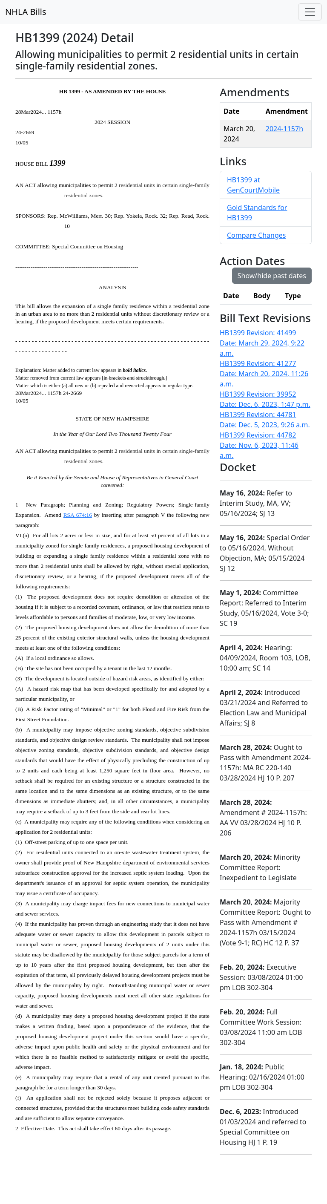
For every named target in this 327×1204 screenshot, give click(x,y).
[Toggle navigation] (310, 11)
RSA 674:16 (77, 515)
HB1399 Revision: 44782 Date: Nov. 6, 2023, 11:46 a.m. (259, 445)
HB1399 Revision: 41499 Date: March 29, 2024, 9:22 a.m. (262, 343)
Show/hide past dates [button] (272, 275)
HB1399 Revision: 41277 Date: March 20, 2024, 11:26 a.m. (264, 374)
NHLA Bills (25, 11)
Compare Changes (256, 235)
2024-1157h (284, 128)
